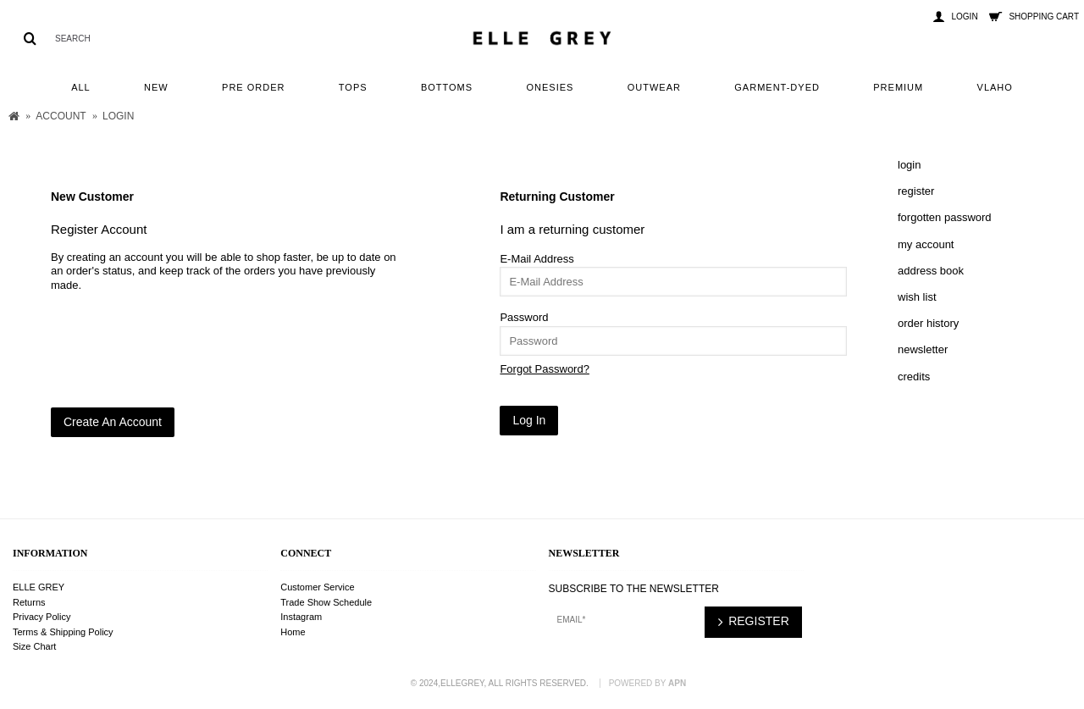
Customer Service (317, 587)
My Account (926, 244)
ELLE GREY (38, 587)
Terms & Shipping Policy (63, 632)
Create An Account (113, 422)
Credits (914, 376)
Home (292, 632)
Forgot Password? (544, 369)
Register (916, 191)
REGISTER (753, 621)
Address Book (931, 270)
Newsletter (923, 349)
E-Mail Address (536, 258)
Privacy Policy (41, 617)
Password (524, 317)
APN (677, 683)
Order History (928, 323)
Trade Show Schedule (326, 602)
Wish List (917, 297)
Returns (29, 602)
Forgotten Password (945, 217)
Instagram (301, 617)
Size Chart (34, 646)
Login (909, 164)
